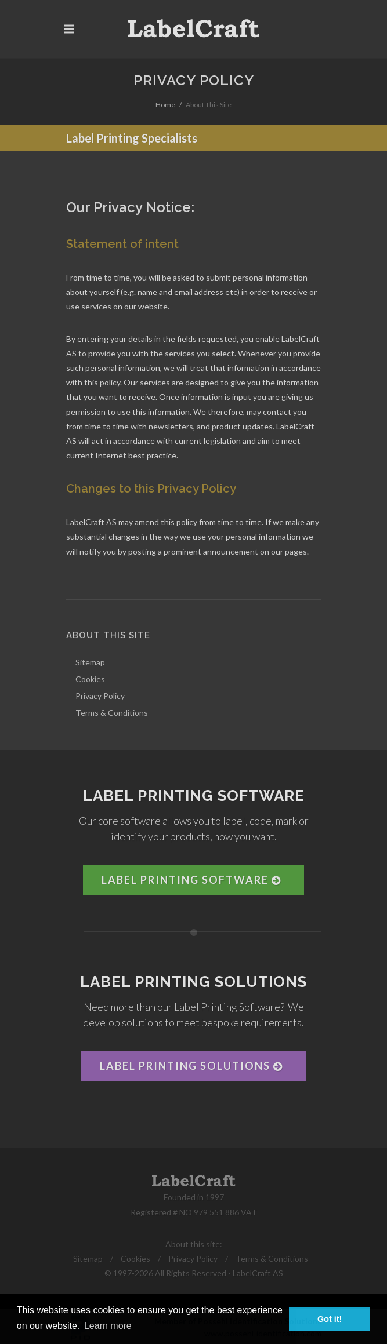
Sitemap (88, 1258)
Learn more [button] (108, 1326)
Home (165, 104)
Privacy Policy (193, 1258)
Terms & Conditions (272, 1258)
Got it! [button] (329, 1319)
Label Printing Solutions (191, 1065)
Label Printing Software (191, 879)
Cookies (135, 1258)
